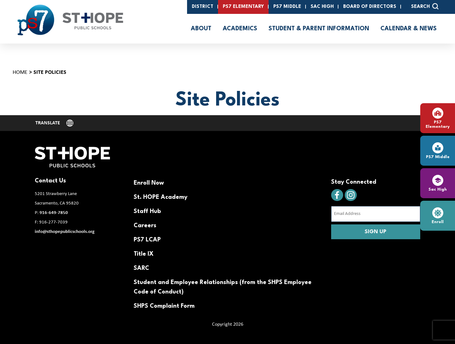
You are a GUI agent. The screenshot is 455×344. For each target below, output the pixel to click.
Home (20, 72)
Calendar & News (408, 29)
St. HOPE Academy (160, 197)
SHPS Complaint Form (164, 306)
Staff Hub (147, 211)
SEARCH (425, 6)
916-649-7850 (53, 213)
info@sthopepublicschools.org (64, 231)
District (202, 6)
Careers (145, 225)
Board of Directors (369, 6)
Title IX (144, 254)
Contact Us (50, 181)
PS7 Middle (287, 6)
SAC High (322, 6)
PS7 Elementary (243, 6)
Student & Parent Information (319, 29)
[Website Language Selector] (54, 123)
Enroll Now (149, 183)
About (201, 29)
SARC (141, 268)
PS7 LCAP (147, 240)
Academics (240, 29)
